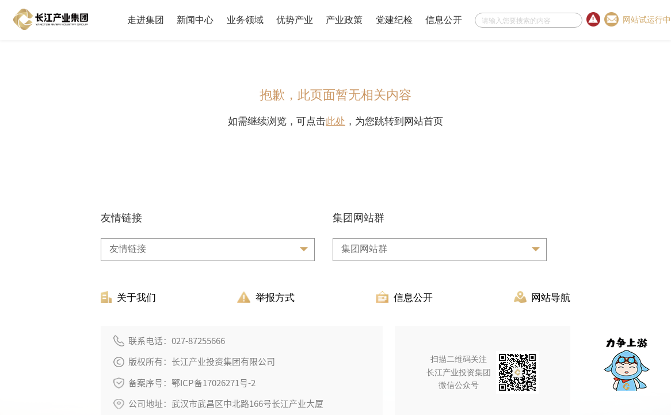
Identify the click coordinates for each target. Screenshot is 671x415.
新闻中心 (195, 20)
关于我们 (128, 297)
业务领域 (245, 20)
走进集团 (145, 20)
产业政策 (344, 20)
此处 (335, 121)
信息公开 (443, 20)
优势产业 (294, 20)
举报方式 (266, 297)
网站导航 (542, 297)
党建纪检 (394, 20)
